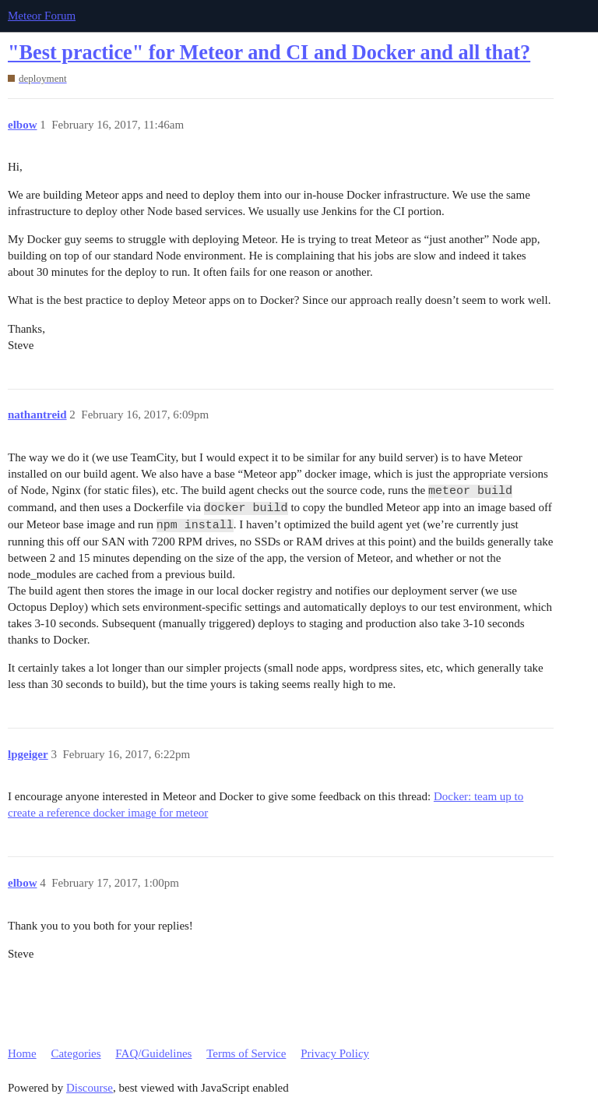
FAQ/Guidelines (153, 1053)
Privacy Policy (335, 1053)
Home (22, 1053)
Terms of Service (246, 1053)
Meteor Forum (42, 15)
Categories (75, 1053)
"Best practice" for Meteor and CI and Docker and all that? (269, 52)
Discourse (89, 1088)
